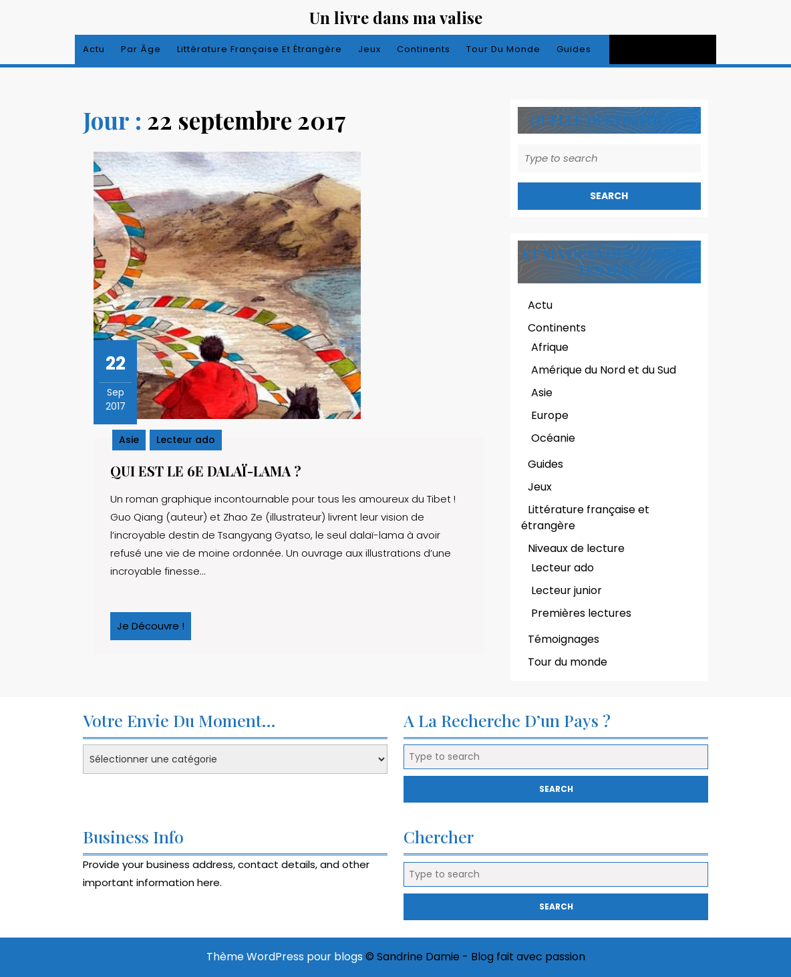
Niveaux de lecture (576, 548)
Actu (94, 49)
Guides (574, 49)
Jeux (369, 49)
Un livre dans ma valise (395, 17)
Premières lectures (581, 613)
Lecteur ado (185, 439)
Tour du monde (503, 49)
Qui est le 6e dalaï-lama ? (205, 471)
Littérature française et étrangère (259, 49)
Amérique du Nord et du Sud (603, 370)
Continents (423, 49)
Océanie (553, 438)
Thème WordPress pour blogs (284, 956)
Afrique (550, 347)
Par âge (141, 49)
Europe (550, 415)
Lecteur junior (566, 590)
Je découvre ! (154, 629)
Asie (129, 439)
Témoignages (563, 639)
